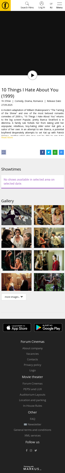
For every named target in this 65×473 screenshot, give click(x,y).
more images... (14, 296)
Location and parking (32, 400)
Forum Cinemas (33, 383)
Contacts (32, 359)
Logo (32, 370)
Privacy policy (32, 365)
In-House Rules (32, 405)
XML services (32, 435)
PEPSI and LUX (32, 389)
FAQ (32, 419)
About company (32, 348)
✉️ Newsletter (32, 424)
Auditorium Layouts (32, 394)
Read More (7, 137)
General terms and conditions (32, 430)
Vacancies (32, 354)
